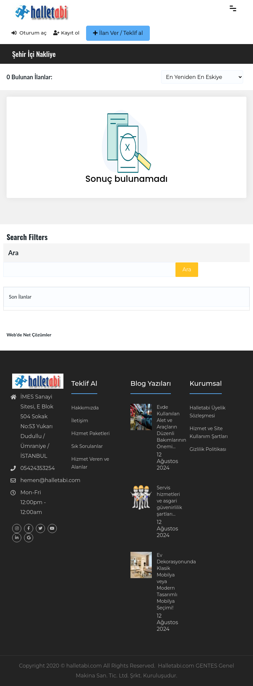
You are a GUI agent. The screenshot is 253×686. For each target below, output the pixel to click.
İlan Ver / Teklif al (118, 33)
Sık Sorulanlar (87, 446)
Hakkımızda (85, 408)
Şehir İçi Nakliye (34, 54)
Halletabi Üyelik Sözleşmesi (207, 412)
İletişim (79, 421)
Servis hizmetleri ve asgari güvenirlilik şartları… (169, 501)
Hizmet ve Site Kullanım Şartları (209, 432)
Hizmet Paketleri (90, 433)
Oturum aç (29, 33)
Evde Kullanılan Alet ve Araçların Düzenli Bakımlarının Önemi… (171, 427)
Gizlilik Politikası (208, 449)
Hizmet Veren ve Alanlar (90, 463)
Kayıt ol (66, 33)
